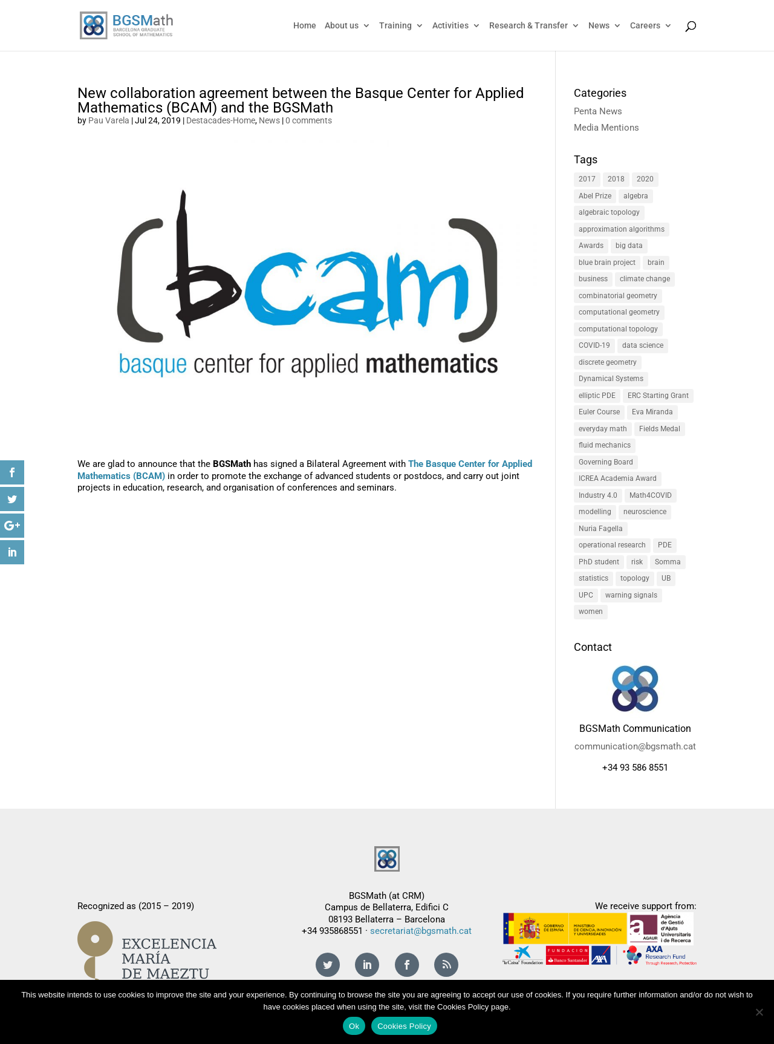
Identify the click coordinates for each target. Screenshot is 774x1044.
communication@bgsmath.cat (635, 746)
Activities (450, 25)
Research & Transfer (528, 25)
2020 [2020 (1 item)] (645, 179)
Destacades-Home (220, 120)
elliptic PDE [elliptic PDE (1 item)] (597, 395)
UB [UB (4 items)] (666, 578)
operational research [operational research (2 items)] (612, 545)
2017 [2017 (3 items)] (587, 179)
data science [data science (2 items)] (642, 345)
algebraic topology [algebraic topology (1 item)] (609, 212)
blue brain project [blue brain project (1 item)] (607, 262)
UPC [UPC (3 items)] (586, 595)
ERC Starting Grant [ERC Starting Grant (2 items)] (658, 395)
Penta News (598, 111)
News (599, 25)
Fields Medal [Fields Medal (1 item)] (659, 429)
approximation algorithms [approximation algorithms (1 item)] (622, 229)
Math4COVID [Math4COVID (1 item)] (650, 495)
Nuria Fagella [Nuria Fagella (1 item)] (601, 528)
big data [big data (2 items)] (629, 245)
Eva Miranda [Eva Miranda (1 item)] (652, 412)
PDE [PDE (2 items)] (665, 545)
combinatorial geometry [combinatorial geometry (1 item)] (618, 296)
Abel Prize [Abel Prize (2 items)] (595, 196)
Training (395, 25)
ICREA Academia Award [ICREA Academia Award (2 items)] (618, 478)
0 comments (308, 120)
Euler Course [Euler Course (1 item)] (599, 412)
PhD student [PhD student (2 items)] (599, 562)
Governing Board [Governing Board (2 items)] (606, 462)
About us (342, 25)
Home (304, 25)
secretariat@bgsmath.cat (421, 930)
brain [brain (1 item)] (656, 262)
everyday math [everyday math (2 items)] (603, 429)
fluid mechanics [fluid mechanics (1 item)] (605, 445)
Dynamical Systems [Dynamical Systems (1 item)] (611, 378)
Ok (354, 1026)
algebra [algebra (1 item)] (635, 196)
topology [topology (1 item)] (634, 578)
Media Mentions (606, 127)
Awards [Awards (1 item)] (591, 245)
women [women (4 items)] (591, 611)
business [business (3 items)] (593, 279)
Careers (645, 25)
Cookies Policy (404, 1026)
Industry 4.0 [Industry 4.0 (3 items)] (598, 495)
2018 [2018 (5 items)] (616, 179)
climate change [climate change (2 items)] (645, 279)
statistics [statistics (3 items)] (593, 578)
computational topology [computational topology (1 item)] (618, 329)
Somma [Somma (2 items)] (668, 562)
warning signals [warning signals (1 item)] (631, 595)
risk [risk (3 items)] (637, 562)
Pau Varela (108, 120)
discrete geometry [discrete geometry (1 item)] (608, 362)
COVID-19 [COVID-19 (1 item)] (594, 345)
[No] (759, 1012)
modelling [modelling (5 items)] (595, 511)
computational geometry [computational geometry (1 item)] (619, 312)
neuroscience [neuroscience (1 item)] (644, 511)
